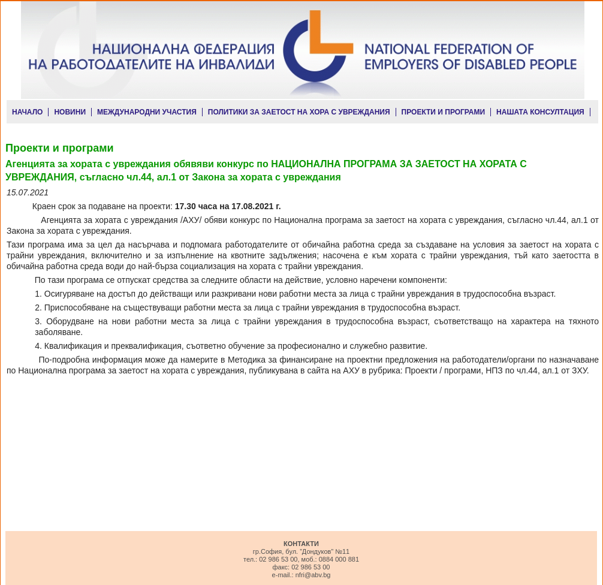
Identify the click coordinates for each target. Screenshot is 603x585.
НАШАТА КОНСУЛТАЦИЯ (540, 112)
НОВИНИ (70, 112)
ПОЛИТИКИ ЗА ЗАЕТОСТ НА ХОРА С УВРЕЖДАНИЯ (299, 112)
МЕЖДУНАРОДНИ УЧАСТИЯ (147, 112)
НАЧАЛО (27, 112)
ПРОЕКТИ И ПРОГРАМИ (444, 112)
